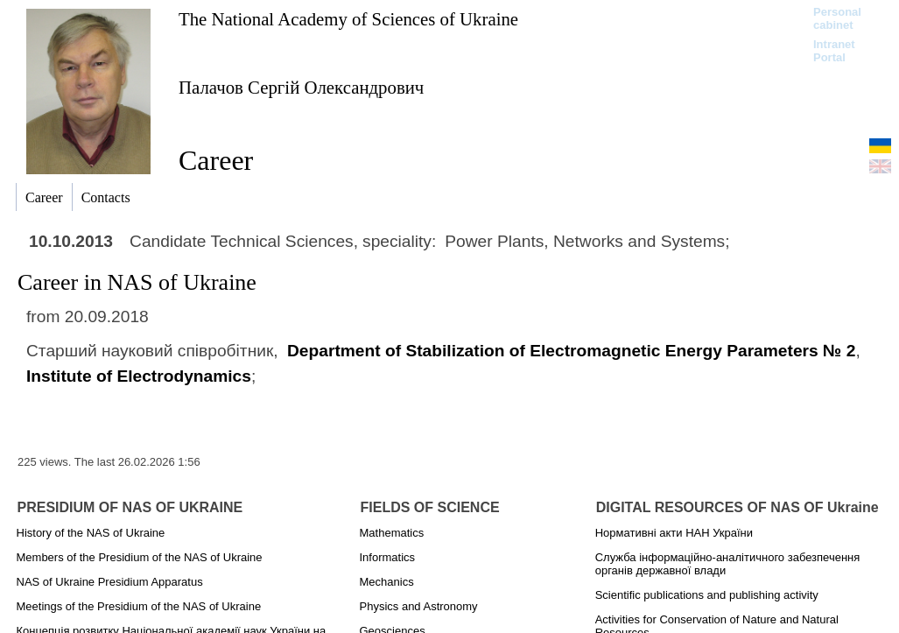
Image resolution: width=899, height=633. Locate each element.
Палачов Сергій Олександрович (301, 87)
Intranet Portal (834, 51)
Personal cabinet (837, 18)
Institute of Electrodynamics (138, 376)
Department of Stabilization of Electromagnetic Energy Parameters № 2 (571, 350)
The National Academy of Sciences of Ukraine (348, 19)
